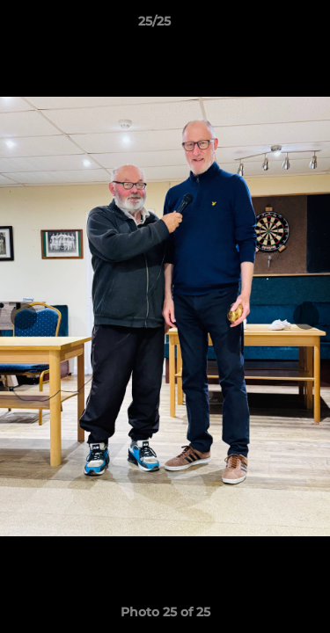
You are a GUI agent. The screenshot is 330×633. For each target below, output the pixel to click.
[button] (266, 25)
